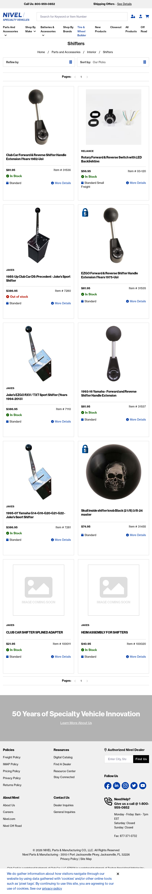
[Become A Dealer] (140, 16)
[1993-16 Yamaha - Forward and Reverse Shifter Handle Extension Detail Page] (113, 357)
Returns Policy (12, 785)
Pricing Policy (11, 771)
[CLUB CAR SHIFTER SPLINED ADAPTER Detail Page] (38, 593)
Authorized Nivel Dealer (126, 750)
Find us (141, 759)
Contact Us (61, 798)
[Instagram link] (125, 786)
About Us (9, 805)
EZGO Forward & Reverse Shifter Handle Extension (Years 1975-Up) (109, 275)
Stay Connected (64, 777)
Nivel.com (9, 819)
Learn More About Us (76, 723)
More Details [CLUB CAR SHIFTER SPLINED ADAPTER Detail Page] (63, 657)
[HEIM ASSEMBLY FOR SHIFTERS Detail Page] (113, 593)
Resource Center (65, 771)
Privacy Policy (12, 778)
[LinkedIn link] (116, 786)
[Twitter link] (134, 786)
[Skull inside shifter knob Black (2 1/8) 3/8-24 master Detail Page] (113, 476)
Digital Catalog (63, 757)
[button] (133, 16)
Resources (61, 750)
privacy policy (52, 888)
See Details (124, 4)
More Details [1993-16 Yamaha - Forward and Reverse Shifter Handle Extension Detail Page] (138, 420)
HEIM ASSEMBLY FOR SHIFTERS (104, 632)
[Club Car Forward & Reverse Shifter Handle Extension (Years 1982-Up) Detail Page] (38, 121)
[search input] (82, 16)
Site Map (86, 859)
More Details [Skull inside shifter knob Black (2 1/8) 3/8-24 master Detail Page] (138, 535)
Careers (8, 812)
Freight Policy (11, 757)
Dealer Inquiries (63, 805)
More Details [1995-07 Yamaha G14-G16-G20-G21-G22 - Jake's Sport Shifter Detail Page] (63, 540)
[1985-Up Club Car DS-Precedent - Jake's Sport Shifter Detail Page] (38, 238)
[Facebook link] (107, 786)
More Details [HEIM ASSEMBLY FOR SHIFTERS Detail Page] (138, 657)
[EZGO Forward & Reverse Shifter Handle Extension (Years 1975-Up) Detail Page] (113, 239)
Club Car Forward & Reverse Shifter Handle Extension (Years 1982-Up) (36, 157)
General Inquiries (64, 812)
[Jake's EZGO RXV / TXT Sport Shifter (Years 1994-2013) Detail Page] (38, 356)
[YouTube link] (142, 786)
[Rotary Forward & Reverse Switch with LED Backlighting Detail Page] (113, 120)
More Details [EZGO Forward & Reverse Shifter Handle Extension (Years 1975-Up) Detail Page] (138, 301)
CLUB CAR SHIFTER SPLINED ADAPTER (34, 632)
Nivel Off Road (12, 826)
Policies (8, 750)
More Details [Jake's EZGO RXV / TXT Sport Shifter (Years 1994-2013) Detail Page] (63, 422)
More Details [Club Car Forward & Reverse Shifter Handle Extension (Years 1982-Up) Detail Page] (63, 183)
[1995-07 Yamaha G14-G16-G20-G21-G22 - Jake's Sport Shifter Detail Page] (38, 475)
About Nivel (11, 798)
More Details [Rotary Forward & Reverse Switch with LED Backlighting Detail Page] (138, 183)
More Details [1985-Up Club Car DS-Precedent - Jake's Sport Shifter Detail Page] (63, 303)
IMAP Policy (10, 764)
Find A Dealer (62, 764)
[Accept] (118, 874)
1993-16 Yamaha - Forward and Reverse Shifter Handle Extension (109, 394)
